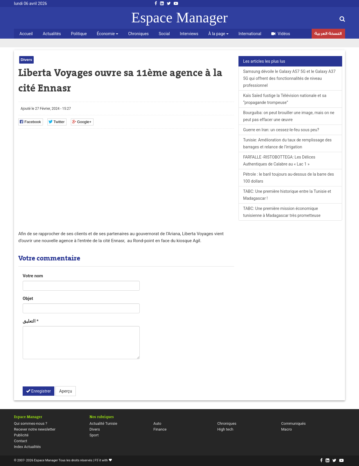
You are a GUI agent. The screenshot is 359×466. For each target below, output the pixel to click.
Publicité (21, 435)
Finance (159, 429)
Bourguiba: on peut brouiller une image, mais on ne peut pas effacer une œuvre (288, 116)
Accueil (26, 33)
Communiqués (293, 423)
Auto (157, 423)
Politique (79, 33)
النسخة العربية (328, 34)
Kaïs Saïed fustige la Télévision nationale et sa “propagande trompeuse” (284, 99)
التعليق (31, 321)
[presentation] (67, 375)
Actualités (52, 33)
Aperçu (65, 391)
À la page (218, 33)
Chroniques (138, 33)
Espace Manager (179, 17)
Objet (28, 298)
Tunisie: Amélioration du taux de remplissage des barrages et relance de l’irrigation (287, 143)
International (249, 33)
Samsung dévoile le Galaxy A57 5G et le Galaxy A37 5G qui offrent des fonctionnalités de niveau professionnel (289, 78)
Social (164, 33)
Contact (20, 441)
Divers (26, 59)
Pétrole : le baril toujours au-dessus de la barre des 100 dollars (288, 177)
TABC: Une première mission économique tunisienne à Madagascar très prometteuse (282, 212)
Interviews (189, 33)
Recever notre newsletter (34, 429)
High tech (225, 429)
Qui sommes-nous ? (30, 423)
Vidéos (280, 33)
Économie (107, 33)
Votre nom (33, 275)
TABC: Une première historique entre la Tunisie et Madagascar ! (287, 195)
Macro (286, 429)
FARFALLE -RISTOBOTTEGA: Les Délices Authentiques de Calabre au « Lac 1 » (279, 160)
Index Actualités (27, 447)
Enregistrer (38, 391)
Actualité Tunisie (103, 423)
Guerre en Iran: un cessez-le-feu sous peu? (281, 129)
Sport (93, 435)
